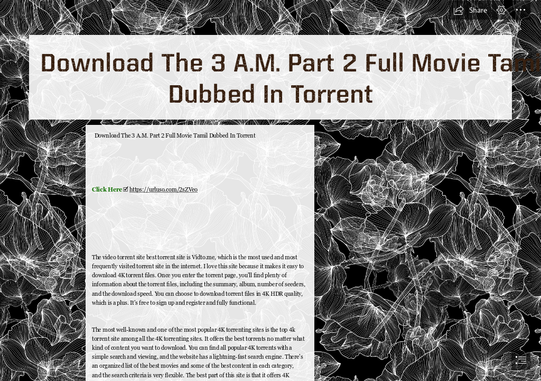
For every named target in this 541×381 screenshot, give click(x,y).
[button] (470, 10)
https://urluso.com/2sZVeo (163, 189)
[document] (270, 190)
